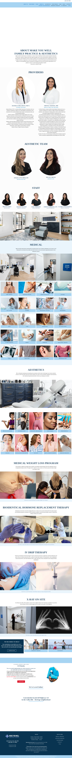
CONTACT (60, 742)
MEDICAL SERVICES (60, 736)
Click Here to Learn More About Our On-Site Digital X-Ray (36, 635)
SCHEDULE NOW (12, 650)
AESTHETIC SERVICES (59, 738)
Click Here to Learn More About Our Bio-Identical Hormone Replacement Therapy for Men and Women (36, 544)
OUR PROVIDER (60, 740)
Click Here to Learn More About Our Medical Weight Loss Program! (36, 500)
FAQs (60, 744)
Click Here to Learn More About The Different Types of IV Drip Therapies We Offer (36, 591)
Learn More (21, 681)
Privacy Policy (52, 757)
